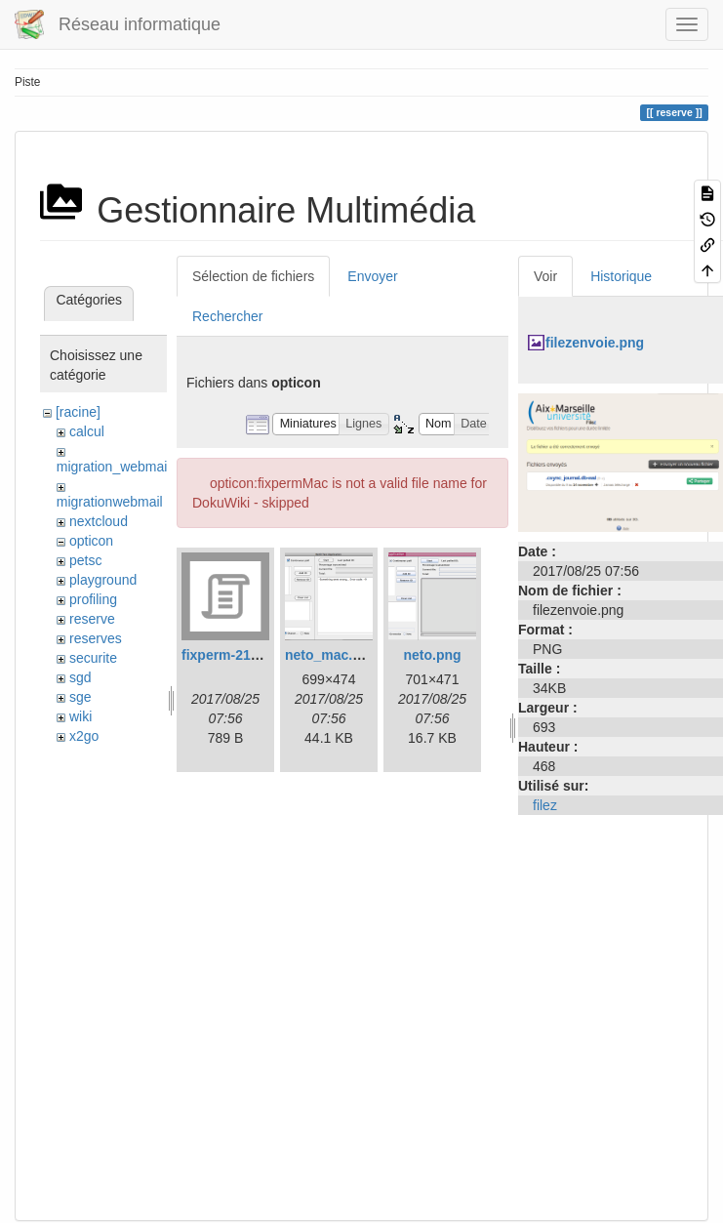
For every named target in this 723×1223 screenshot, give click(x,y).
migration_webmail (114, 466)
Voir (545, 276)
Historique (621, 276)
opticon (91, 541)
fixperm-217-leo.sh (241, 655)
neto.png (432, 655)
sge (80, 697)
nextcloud (98, 521)
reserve (92, 619)
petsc (85, 560)
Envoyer (372, 276)
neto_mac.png (331, 655)
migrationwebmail (110, 502)
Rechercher (227, 316)
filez (545, 805)
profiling (93, 599)
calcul (86, 431)
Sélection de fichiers (253, 276)
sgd (80, 677)
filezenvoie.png (594, 342)
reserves (95, 638)
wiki (80, 716)
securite (93, 658)
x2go (84, 736)
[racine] (78, 412)
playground (103, 580)
